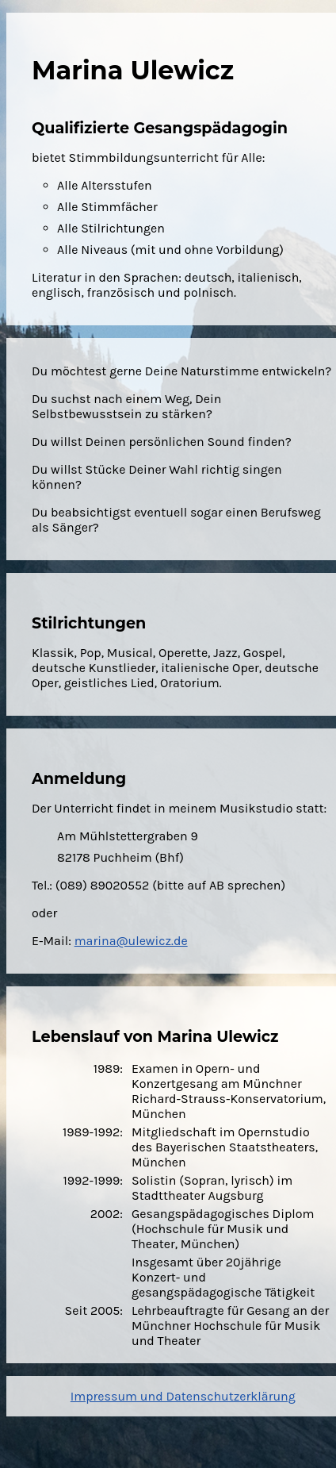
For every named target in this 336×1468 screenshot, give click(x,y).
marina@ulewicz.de (131, 940)
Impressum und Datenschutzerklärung (183, 1396)
